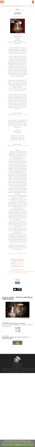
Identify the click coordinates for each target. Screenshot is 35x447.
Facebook (15, 253)
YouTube (25, 253)
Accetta (17, 444)
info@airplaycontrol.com (17, 367)
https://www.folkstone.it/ (17, 269)
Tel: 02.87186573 (17, 365)
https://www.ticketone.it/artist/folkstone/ (20, 145)
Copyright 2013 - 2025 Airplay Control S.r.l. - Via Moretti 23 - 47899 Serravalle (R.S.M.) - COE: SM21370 (18, 371)
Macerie (17, 9)
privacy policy (30, 442)
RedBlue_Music (19, 265)
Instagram (20, 253)
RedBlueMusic (20, 262)
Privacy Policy (23, 371)
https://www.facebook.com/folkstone (17, 270)
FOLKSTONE (17, 13)
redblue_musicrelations (20, 263)
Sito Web (10, 253)
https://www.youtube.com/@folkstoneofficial (17, 272)
